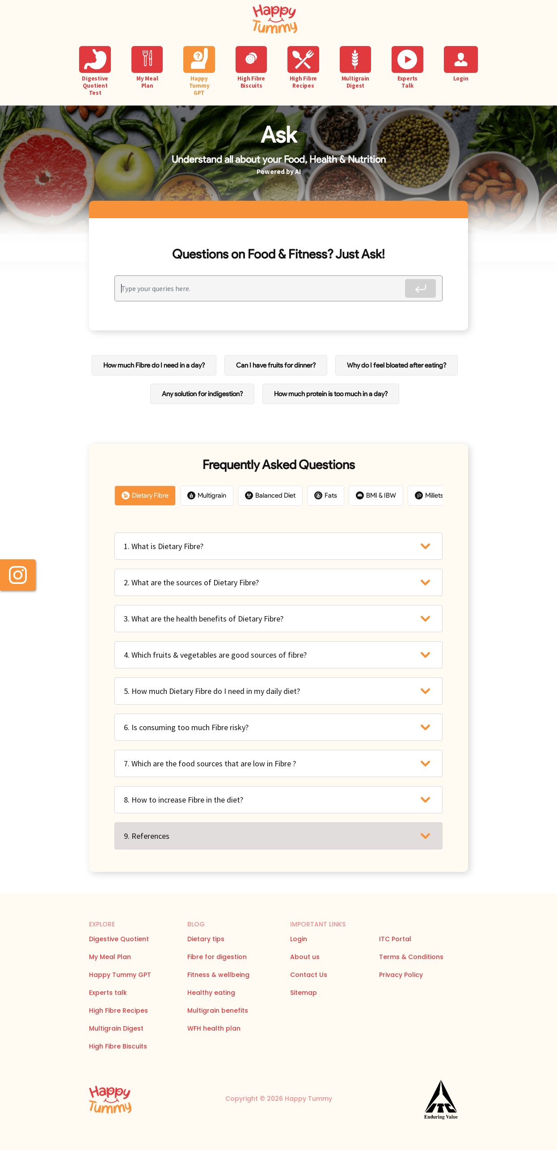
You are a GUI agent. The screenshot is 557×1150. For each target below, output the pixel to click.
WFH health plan (214, 1028)
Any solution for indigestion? (202, 394)
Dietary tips (205, 938)
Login (298, 938)
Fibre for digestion (217, 956)
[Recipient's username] (263, 288)
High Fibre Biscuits (118, 1046)
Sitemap (303, 992)
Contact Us (308, 974)
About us (305, 956)
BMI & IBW (376, 495)
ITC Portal (395, 938)
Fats (325, 495)
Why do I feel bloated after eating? (396, 365)
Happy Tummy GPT (120, 974)
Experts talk (108, 992)
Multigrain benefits (217, 1010)
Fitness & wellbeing (218, 974)
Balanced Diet (270, 495)
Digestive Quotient (119, 938)
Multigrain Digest (116, 1028)
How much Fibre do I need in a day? (154, 365)
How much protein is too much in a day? (331, 394)
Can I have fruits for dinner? (276, 365)
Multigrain (206, 495)
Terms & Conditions (411, 956)
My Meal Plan (110, 956)
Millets (429, 495)
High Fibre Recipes (118, 1010)
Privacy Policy (401, 974)
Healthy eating (211, 992)
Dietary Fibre (145, 495)
